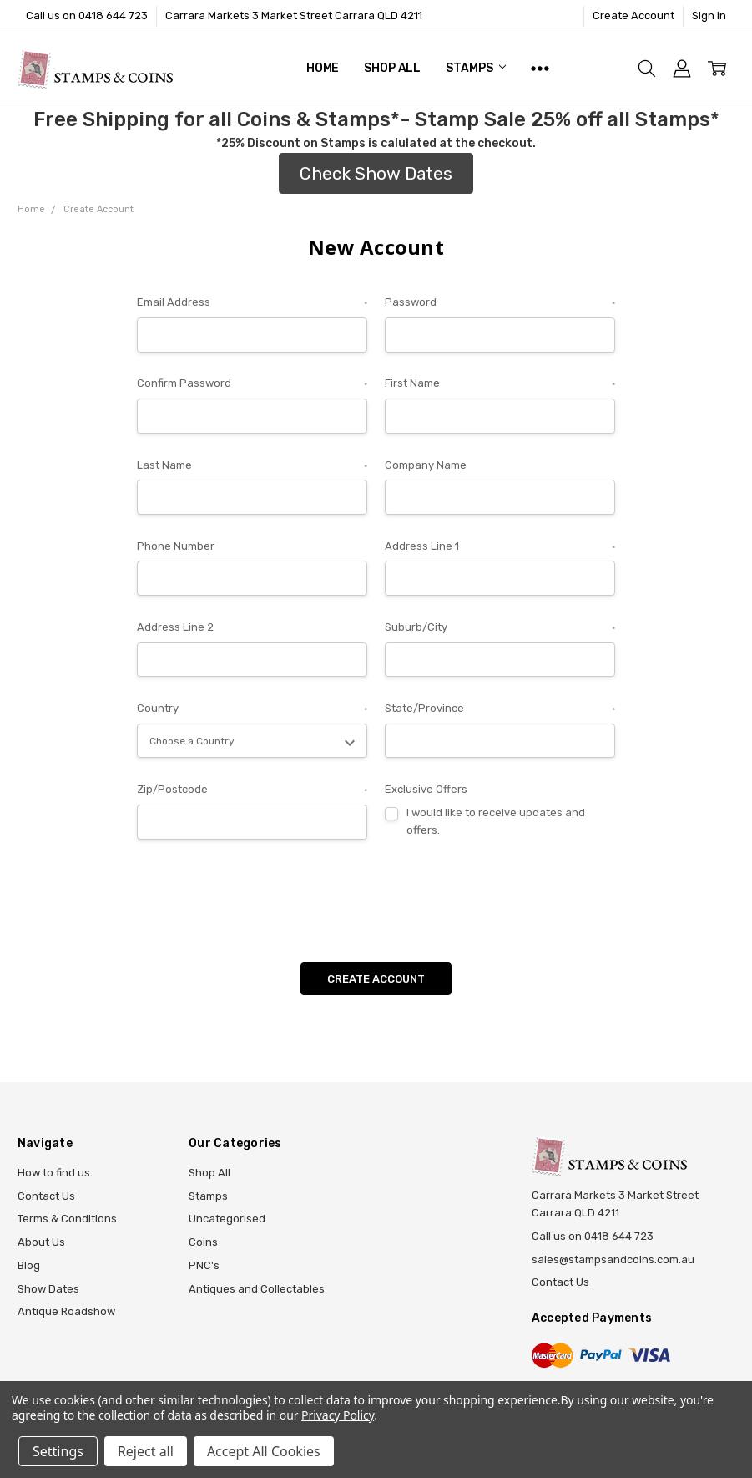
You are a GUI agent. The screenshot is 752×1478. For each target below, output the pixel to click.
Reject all (146, 1451)
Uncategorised (227, 1218)
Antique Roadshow (66, 1311)
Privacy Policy (337, 1415)
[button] (376, 174)
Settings (58, 1451)
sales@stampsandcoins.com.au (613, 1259)
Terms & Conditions (67, 1218)
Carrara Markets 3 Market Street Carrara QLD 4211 (293, 15)
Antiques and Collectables (257, 1288)
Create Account (633, 15)
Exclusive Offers (426, 789)
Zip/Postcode (252, 791)
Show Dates (48, 1288)
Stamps (476, 68)
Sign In (709, 15)
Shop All (392, 68)
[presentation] (264, 894)
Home (322, 68)
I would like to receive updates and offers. (495, 821)
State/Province (500, 710)
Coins (203, 1242)
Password (500, 304)
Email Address (252, 304)
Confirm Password (252, 385)
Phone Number (175, 546)
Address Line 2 (175, 627)
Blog (29, 1265)
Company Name (426, 465)
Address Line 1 (500, 548)
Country (252, 710)
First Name (500, 385)
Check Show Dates (376, 173)
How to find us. (55, 1172)
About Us (41, 1242)
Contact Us (46, 1196)
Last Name (252, 467)
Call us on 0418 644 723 (87, 15)
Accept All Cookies (263, 1451)
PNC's (204, 1265)
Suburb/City (500, 629)
